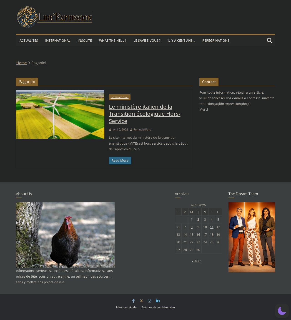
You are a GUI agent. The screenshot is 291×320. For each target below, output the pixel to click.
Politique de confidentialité (158, 307)
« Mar (196, 261)
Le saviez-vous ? (147, 40)
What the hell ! (112, 40)
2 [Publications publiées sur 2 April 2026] (198, 219)
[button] (282, 311)
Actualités (29, 40)
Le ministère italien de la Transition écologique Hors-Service (145, 113)
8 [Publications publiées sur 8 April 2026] (192, 227)
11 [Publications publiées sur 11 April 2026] (211, 227)
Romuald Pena (142, 129)
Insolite (85, 40)
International (57, 40)
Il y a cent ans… (181, 40)
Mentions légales (127, 307)
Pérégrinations (215, 40)
